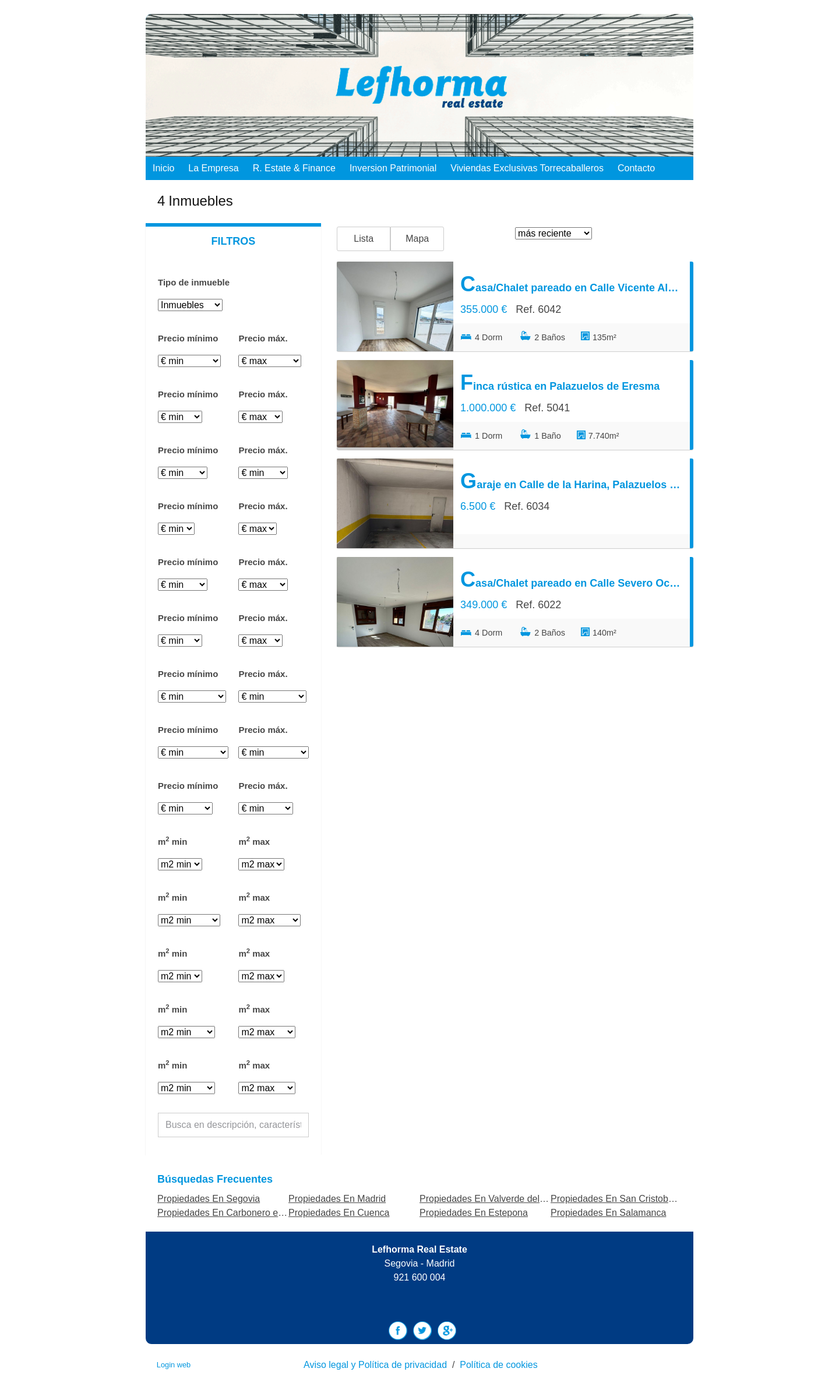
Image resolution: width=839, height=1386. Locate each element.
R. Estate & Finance (294, 168)
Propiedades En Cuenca (338, 1213)
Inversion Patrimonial (393, 168)
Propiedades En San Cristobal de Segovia (638, 1199)
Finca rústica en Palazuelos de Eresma (560, 382)
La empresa (213, 168)
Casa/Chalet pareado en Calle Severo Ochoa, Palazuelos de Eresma (571, 579)
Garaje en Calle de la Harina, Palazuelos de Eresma (571, 481)
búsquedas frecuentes (215, 1179)
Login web (174, 1364)
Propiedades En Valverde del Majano (496, 1199)
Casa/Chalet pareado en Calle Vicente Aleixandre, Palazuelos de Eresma (571, 284)
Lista (363, 239)
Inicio (163, 168)
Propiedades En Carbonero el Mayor (233, 1213)
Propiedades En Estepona (474, 1213)
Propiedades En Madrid (337, 1199)
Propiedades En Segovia (208, 1199)
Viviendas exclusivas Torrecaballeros (527, 168)
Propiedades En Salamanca (608, 1213)
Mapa (417, 239)
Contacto (636, 168)
